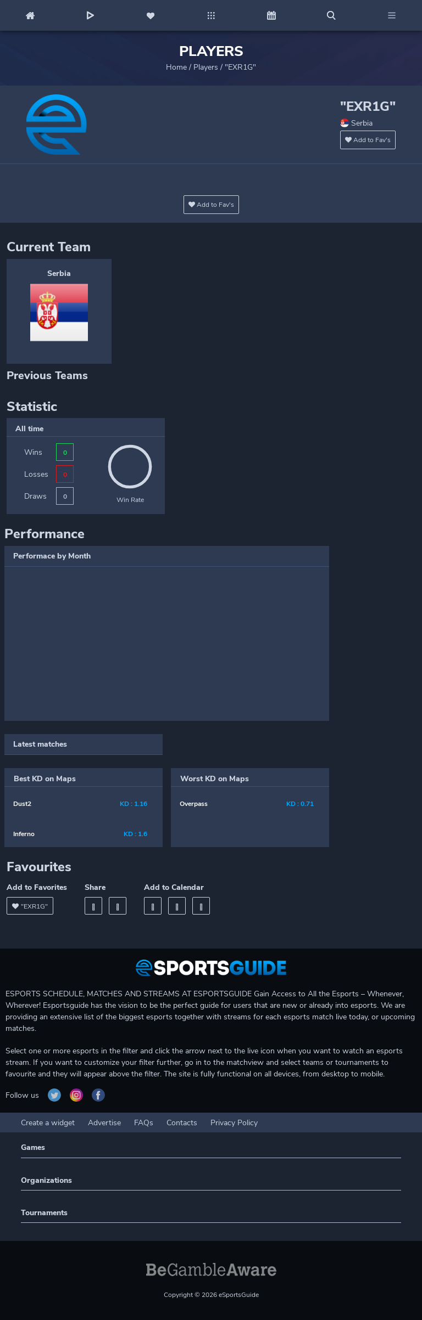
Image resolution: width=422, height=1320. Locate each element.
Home (176, 67)
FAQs (143, 1123)
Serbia (59, 273)
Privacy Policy (234, 1123)
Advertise (104, 1123)
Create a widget (48, 1123)
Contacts (181, 1123)
